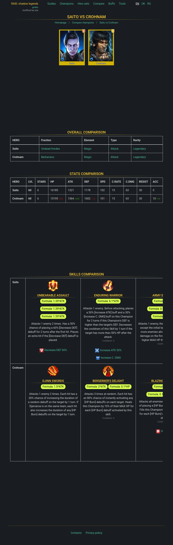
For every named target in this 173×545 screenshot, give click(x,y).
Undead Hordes (50, 148)
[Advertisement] (86, 95)
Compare (98, 3)
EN (137, 3)
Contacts (76, 532)
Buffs (111, 3)
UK (143, 3)
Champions (67, 3)
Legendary (139, 148)
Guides (51, 3)
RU (149, 3)
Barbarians (47, 157)
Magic (88, 148)
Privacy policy (94, 532)
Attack (115, 148)
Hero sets (83, 3)
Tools (122, 3)
